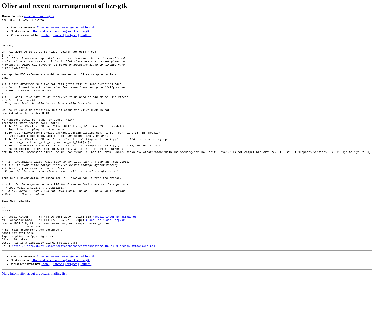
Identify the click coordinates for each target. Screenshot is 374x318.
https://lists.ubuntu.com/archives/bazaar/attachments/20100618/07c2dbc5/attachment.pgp (83, 286)
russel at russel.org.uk (39, 16)
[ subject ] (72, 35)
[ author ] (86, 35)
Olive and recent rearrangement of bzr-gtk (66, 27)
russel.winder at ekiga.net (114, 251)
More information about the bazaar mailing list (34, 314)
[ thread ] (57, 35)
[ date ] (46, 35)
